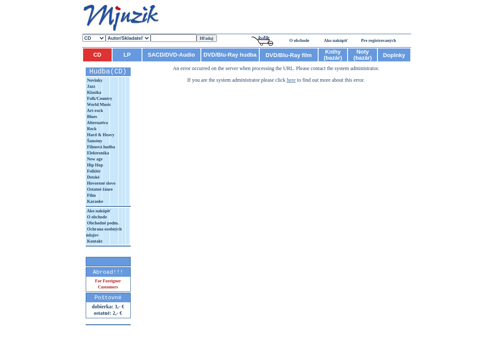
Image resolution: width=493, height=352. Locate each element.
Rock (91, 128)
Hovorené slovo (101, 183)
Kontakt (94, 241)
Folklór (93, 171)
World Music (98, 104)
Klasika (93, 92)
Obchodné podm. (102, 223)
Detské (93, 177)
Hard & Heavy (100, 134)
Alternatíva (97, 122)
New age (94, 159)
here (291, 80)
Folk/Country (99, 98)
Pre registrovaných (378, 40)
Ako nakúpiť (336, 40)
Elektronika (97, 152)
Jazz (90, 86)
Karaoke (94, 201)
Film (91, 195)
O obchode (299, 40)
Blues (91, 116)
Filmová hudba (100, 146)
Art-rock (94, 110)
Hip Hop (94, 165)
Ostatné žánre (99, 189)
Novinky (94, 80)
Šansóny (94, 140)
